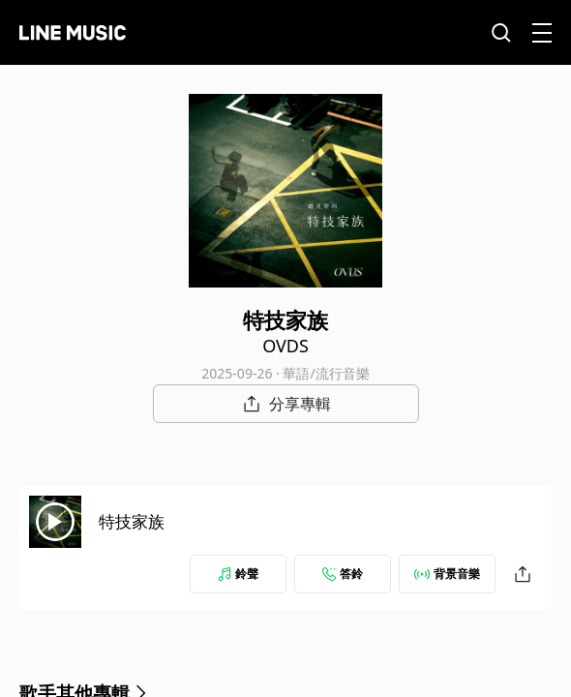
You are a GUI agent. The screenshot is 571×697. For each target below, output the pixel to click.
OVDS (285, 345)
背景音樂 (447, 573)
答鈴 (342, 573)
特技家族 (132, 521)
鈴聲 (238, 573)
